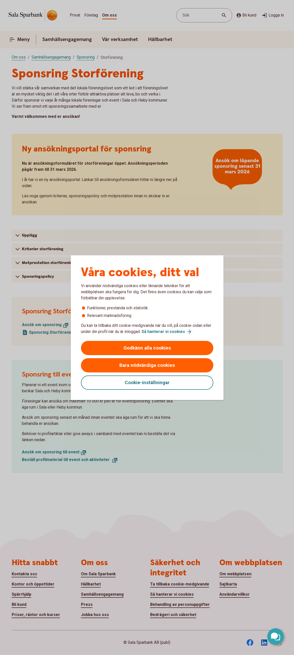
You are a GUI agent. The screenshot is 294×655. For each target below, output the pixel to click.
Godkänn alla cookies (147, 348)
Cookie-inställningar (147, 382)
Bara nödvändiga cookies (147, 365)
